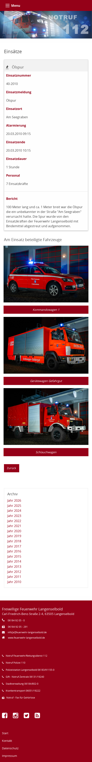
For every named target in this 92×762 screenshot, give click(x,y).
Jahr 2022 (14, 521)
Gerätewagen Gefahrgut (46, 381)
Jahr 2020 (14, 531)
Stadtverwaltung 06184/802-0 (22, 683)
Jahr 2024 (14, 510)
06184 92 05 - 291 (18, 626)
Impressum (9, 756)
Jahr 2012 (14, 572)
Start (5, 733)
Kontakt (7, 741)
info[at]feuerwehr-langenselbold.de (27, 632)
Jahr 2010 (14, 582)
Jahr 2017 (14, 546)
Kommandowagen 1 (46, 310)
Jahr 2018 (14, 541)
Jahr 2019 (14, 536)
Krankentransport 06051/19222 (23, 690)
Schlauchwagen (46, 452)
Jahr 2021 (14, 526)
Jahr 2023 (14, 516)
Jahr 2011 (14, 576)
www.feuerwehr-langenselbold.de (26, 637)
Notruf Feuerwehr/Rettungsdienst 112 (26, 655)
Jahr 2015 (14, 556)
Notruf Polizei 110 (15, 662)
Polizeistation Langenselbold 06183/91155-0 (30, 670)
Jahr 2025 (14, 505)
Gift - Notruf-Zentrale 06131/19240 (25, 676)
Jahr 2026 (14, 500)
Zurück (11, 468)
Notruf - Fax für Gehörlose (20, 697)
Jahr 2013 (14, 566)
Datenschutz (10, 748)
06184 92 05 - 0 (16, 620)
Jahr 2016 (14, 551)
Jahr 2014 (14, 561)
